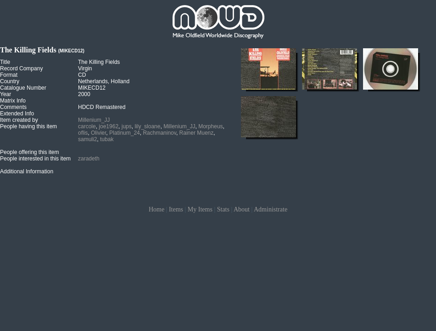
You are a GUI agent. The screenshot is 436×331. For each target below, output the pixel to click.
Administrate (270, 209)
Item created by (19, 120)
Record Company (21, 68)
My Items (200, 209)
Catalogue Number (23, 88)
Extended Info (17, 113)
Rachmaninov (159, 133)
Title (5, 62)
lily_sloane (147, 126)
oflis (83, 133)
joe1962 (108, 126)
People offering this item (29, 152)
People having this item (28, 126)
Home (156, 209)
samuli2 (87, 139)
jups (127, 126)
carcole (87, 126)
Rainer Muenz (196, 133)
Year (5, 94)
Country (9, 81)
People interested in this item (35, 158)
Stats (223, 209)
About (242, 209)
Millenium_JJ (94, 120)
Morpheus (210, 126)
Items (176, 209)
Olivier (98, 133)
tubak (106, 139)
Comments (13, 107)
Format (8, 75)
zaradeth (89, 158)
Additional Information (26, 171)
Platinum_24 (124, 133)
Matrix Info (13, 100)
